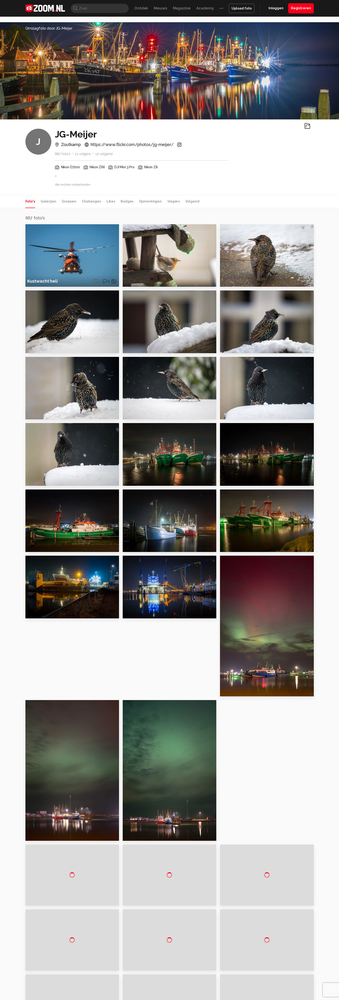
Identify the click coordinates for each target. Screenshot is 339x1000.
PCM (85, 996)
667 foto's (63, 154)
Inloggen (276, 8)
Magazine (182, 8)
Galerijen (48, 201)
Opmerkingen (150, 201)
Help (263, 973)
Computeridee (69, 996)
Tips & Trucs (128, 996)
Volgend (192, 201)
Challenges (91, 201)
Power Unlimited (284, 996)
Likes (111, 201)
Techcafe (168, 996)
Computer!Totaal (104, 996)
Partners (266, 965)
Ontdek (141, 8)
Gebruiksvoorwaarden (277, 957)
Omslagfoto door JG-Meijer (48, 28)
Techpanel (222, 996)
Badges (127, 201)
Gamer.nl (238, 996)
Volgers (173, 201)
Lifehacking (203, 996)
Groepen (69, 201)
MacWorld (184, 996)
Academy (205, 8)
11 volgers (83, 154)
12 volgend (104, 154)
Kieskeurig (48, 996)
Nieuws (160, 8)
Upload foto (242, 8)
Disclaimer (268, 949)
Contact (266, 982)
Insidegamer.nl (258, 996)
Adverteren (268, 941)
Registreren (301, 8)
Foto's (30, 201)
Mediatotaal (149, 996)
